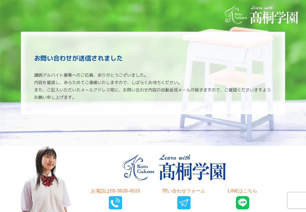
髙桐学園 (174, 167)
